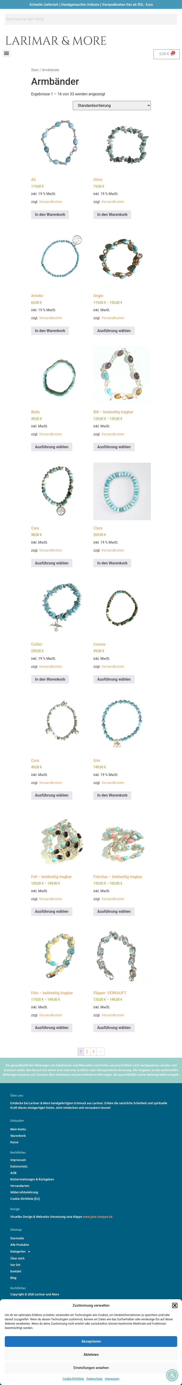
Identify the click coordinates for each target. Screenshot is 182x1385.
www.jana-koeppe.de (98, 1216)
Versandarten (19, 1186)
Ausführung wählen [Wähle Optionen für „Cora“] (51, 795)
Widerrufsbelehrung (24, 1192)
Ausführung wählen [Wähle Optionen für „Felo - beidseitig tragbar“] (51, 1027)
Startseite (17, 1238)
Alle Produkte (19, 1244)
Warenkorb (18, 1135)
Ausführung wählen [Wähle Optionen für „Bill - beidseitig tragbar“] (114, 447)
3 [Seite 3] (93, 1051)
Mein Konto (18, 1129)
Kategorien (21, 1251)
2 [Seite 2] (87, 1051)
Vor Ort (15, 1265)
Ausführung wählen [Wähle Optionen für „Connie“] (114, 679)
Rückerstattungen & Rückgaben (32, 1179)
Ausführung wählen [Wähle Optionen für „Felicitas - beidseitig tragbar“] (114, 911)
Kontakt (15, 1271)
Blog (13, 1278)
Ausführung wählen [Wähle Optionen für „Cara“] (51, 563)
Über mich (17, 1258)
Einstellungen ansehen (91, 1368)
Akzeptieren (91, 1342)
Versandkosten (50, 202)
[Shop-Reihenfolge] (112, 105)
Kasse (14, 1142)
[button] (174, 1305)
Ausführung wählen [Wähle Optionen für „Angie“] (114, 330)
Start (35, 70)
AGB (13, 1173)
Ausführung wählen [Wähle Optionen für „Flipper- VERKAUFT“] (114, 1027)
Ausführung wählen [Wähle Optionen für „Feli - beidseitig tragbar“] (51, 911)
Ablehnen (91, 1355)
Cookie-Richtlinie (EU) (25, 1198)
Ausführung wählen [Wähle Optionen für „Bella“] (51, 447)
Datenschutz (94, 1378)
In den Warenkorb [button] (50, 214)
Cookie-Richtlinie (73, 1378)
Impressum (112, 1378)
